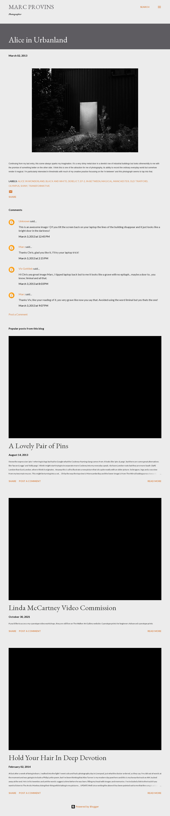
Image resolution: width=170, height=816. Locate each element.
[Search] (144, 7)
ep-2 (82, 181)
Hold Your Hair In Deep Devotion (58, 757)
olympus (14, 185)
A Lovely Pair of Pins (38, 445)
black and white (56, 181)
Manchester (121, 181)
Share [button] (12, 196)
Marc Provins (31, 7)
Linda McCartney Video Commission (62, 607)
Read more (154, 481)
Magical (106, 181)
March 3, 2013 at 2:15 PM (33, 258)
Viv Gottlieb (26, 268)
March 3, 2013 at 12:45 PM (34, 236)
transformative (39, 185)
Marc (22, 246)
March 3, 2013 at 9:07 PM (33, 305)
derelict (73, 181)
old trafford (139, 181)
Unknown (24, 221)
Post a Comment (18, 314)
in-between (93, 181)
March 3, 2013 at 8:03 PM (33, 283)
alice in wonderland (31, 181)
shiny (24, 185)
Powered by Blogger (85, 806)
